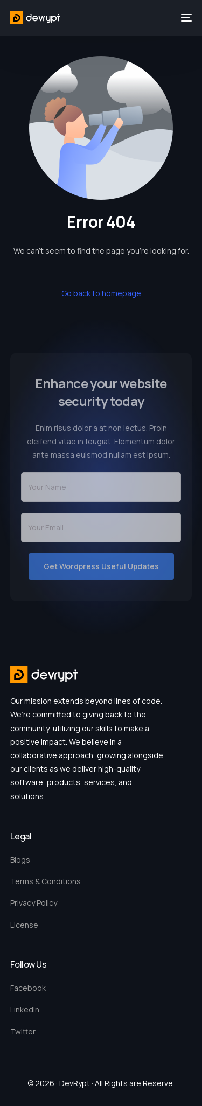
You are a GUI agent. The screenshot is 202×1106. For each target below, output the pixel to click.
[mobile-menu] (185, 17)
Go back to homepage (101, 293)
